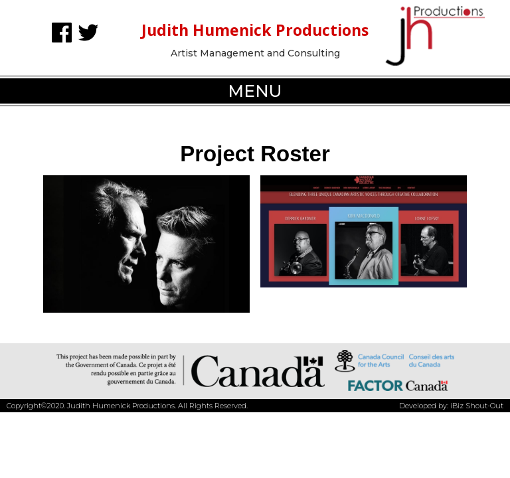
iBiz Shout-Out (476, 405)
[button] (255, 91)
